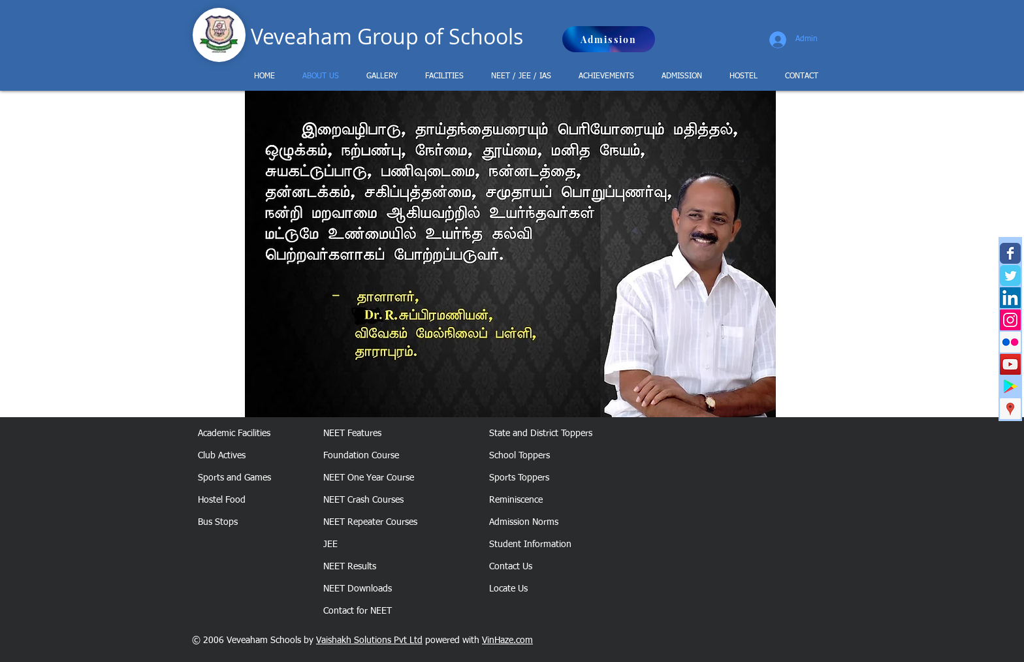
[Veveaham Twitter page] (1010, 275)
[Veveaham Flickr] (1010, 342)
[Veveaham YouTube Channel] (1010, 364)
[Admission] (608, 39)
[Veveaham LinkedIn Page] (1010, 297)
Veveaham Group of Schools (387, 36)
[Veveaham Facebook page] (1010, 253)
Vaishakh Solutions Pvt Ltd (369, 640)
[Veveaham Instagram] (1010, 319)
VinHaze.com (507, 640)
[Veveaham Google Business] (1010, 408)
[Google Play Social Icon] (1010, 386)
